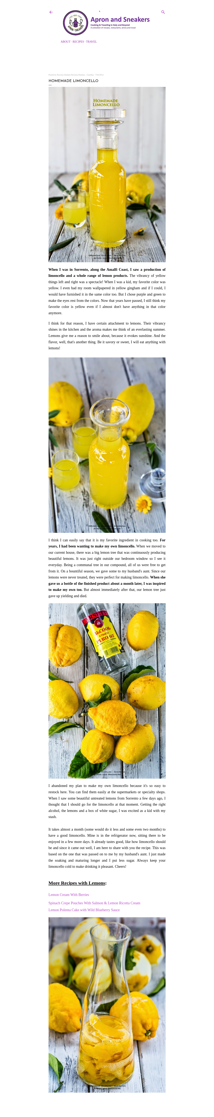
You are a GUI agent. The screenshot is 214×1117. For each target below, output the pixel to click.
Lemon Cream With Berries (69, 895)
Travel (91, 41)
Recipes (78, 41)
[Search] (163, 11)
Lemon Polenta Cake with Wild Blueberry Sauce (84, 910)
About (66, 41)
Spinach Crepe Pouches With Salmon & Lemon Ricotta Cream (94, 903)
